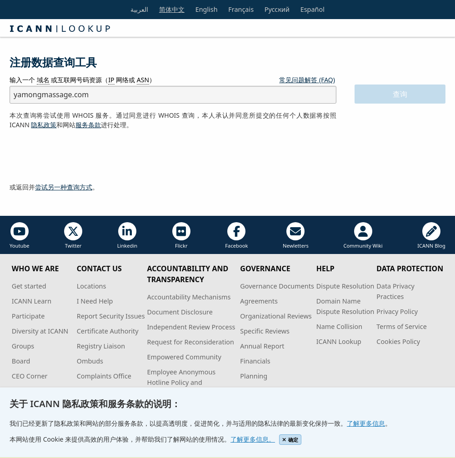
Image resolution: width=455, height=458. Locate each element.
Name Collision (339, 326)
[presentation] (79, 156)
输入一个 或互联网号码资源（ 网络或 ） (82, 80)
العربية (139, 9)
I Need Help (95, 301)
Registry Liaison (101, 346)
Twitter (73, 235)
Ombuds (90, 361)
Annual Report (262, 346)
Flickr (181, 235)
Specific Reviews (265, 331)
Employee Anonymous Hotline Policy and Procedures (181, 382)
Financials (255, 361)
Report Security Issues (111, 316)
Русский (277, 9)
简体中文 (172, 9)
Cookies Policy (398, 341)
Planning (253, 376)
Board (21, 361)
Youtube (20, 235)
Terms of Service (401, 326)
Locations (91, 286)
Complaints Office (104, 376)
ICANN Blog (431, 235)
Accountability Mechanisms (188, 297)
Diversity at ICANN (40, 331)
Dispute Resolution (345, 286)
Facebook (236, 235)
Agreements (259, 301)
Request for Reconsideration (190, 342)
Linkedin (127, 235)
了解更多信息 (366, 423)
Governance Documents (277, 286)
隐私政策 (43, 124)
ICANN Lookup (338, 341)
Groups (23, 346)
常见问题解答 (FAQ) (307, 79)
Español (312, 9)
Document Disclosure (179, 312)
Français (241, 9)
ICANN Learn (31, 301)
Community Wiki (362, 235)
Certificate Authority (108, 331)
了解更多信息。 (252, 439)
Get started (29, 286)
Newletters (296, 235)
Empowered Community (184, 357)
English (206, 9)
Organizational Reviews (275, 316)
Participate (28, 316)
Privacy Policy (397, 311)
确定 (290, 439)
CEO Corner (30, 376)
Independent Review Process (191, 327)
